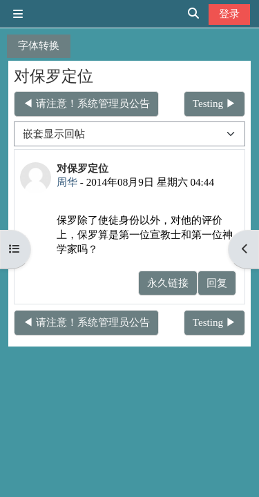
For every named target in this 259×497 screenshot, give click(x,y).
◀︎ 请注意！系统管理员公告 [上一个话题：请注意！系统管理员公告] (86, 103)
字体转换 (38, 45)
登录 (229, 13)
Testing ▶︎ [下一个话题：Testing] (214, 103)
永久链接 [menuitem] (168, 283)
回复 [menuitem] (217, 283)
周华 (67, 182)
